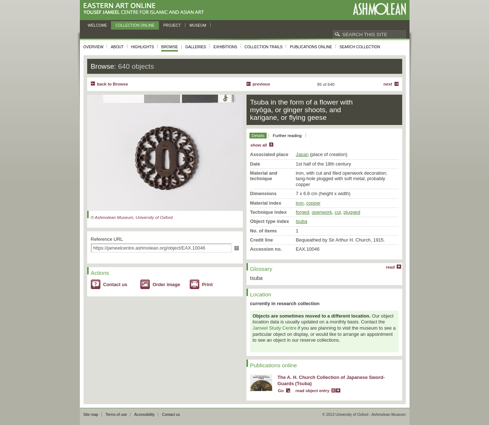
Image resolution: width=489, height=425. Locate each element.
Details (258, 135)
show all (259, 145)
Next (388, 84)
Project (172, 25)
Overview (94, 47)
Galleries (195, 47)
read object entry (313, 390)
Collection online (134, 25)
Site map (91, 415)
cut (338, 212)
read (390, 267)
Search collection (360, 47)
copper (313, 203)
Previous (261, 84)
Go (281, 390)
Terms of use (116, 415)
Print (207, 284)
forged (302, 212)
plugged (352, 212)
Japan (302, 154)
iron (300, 203)
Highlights (142, 47)
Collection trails (264, 47)
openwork (322, 212)
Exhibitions (225, 47)
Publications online (311, 47)
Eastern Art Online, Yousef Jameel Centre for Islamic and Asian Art (146, 9)
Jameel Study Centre (275, 328)
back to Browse (112, 84)
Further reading (287, 135)
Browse (169, 47)
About (117, 47)
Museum (198, 25)
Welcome (97, 25)
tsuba (301, 221)
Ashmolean (379, 9)
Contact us (115, 284)
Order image (166, 284)
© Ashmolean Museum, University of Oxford (132, 217)
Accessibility (144, 415)
